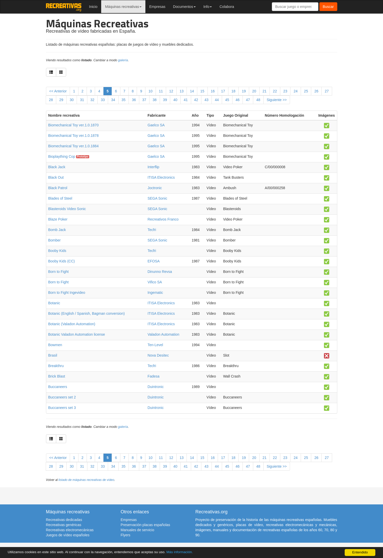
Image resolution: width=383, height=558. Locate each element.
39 (165, 100)
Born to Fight (58, 272)
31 (82, 100)
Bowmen (55, 345)
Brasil (52, 355)
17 (223, 91)
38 (155, 100)
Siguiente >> (277, 100)
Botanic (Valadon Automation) (71, 324)
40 (175, 100)
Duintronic (155, 387)
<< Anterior (58, 91)
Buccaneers (57, 387)
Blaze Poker (57, 219)
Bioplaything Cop (61, 156)
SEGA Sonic (157, 198)
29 (61, 100)
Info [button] (207, 7)
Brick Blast (56, 376)
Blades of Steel (60, 198)
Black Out (56, 177)
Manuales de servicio (137, 530)
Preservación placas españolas (145, 525)
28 (51, 100)
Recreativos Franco (162, 219)
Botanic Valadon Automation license (76, 334)
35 (124, 100)
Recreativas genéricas (64, 525)
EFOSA (153, 261)
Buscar (328, 7)
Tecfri (151, 230)
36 (134, 100)
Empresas (157, 7)
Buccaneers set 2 (62, 397)
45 (227, 100)
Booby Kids (57, 251)
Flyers (125, 535)
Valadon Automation (163, 334)
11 (161, 91)
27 (327, 91)
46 (238, 100)
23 (285, 91)
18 (233, 91)
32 (92, 100)
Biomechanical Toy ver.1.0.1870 (73, 125)
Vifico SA (154, 282)
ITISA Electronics (161, 177)
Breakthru (56, 366)
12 (171, 91)
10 (150, 91)
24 (296, 91)
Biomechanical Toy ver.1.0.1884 (73, 146)
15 (202, 91)
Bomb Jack (57, 230)
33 (103, 100)
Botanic (54, 303)
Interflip (153, 167)
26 (316, 91)
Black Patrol (57, 188)
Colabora (226, 7)
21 (265, 91)
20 (254, 91)
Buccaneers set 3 (62, 408)
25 (306, 91)
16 (213, 91)
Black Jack (56, 167)
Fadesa (153, 376)
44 (217, 100)
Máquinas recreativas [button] (123, 7)
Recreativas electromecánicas (70, 530)
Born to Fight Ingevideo (66, 292)
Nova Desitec (158, 355)
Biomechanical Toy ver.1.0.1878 (73, 136)
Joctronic (154, 188)
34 (113, 100)
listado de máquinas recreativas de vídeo (86, 480)
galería (123, 60)
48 (258, 100)
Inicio (93, 7)
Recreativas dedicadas (64, 520)
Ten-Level (155, 345)
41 (186, 100)
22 (275, 91)
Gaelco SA (156, 125)
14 (192, 91)
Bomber (54, 240)
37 (144, 100)
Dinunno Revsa (159, 272)
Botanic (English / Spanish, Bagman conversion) (86, 313)
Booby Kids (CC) (61, 261)
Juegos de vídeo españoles (67, 535)
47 (248, 100)
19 (244, 91)
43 (206, 100)
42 (196, 100)
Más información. (179, 552)
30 (72, 100)
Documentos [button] (184, 7)
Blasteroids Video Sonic (67, 209)
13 (182, 91)
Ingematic (155, 292)
